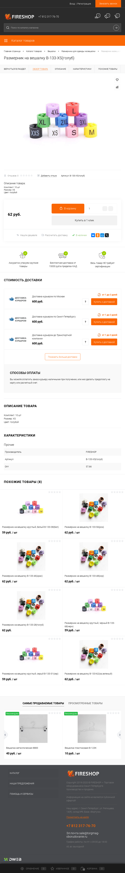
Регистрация (84, 3)
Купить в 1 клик (84, 220)
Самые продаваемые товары (43, 703)
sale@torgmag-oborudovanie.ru (82, 834)
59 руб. (31, 534)
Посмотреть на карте (77, 817)
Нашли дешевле (26, 235)
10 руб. (72, 753)
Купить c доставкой (104, 302)
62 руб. (94, 534)
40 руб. (13, 753)
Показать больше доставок (62, 357)
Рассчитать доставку (55, 235)
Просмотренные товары (85, 703)
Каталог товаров (19, 40)
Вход (72, 3)
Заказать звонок (108, 3)
